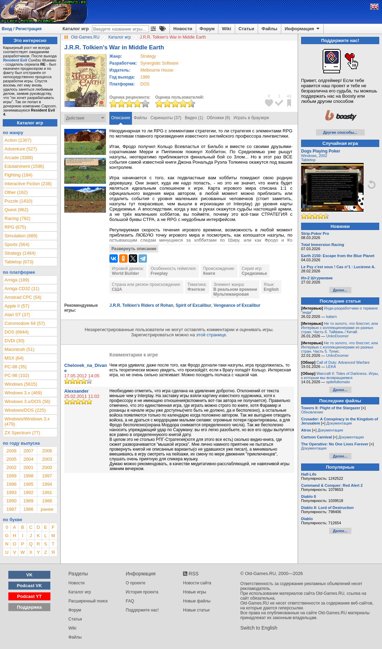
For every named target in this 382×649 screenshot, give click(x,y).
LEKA (331, 366)
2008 (11, 450)
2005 (11, 459)
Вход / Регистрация (22, 28)
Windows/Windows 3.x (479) (27, 421)
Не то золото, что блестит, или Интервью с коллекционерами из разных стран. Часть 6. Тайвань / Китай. (339, 327)
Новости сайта (197, 583)
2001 (28, 467)
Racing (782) (17, 218)
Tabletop (308, 160)
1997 (47, 475)
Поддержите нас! (142, 610)
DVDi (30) (14, 340)
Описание (120, 117)
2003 (47, 459)
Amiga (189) (17, 279)
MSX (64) (14, 358)
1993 (11, 492)
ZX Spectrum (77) (22, 432)
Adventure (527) (21, 148)
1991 (47, 492)
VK (29, 574)
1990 (11, 500)
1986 (28, 509)
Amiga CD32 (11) (22, 288)
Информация (303, 29)
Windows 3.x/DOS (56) (27, 401)
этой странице (211, 334)
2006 (47, 450)
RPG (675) (15, 227)
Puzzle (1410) (18, 201)
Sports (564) (17, 244)
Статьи (246, 28)
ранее (47, 509)
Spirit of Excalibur (193, 305)
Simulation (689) (21, 235)
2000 (47, 467)
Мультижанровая (231, 294)
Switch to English (258, 628)
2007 (28, 450)
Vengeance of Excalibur (237, 305)
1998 (28, 475)
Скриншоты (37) (165, 117)
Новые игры (194, 592)
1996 (11, 484)
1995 (28, 484)
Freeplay (159, 273)
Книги (209, 273)
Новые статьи (196, 610)
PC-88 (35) (16, 366)
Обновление (312, 412)
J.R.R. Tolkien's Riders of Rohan (141, 305)
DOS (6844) (16, 332)
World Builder (125, 273)
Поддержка (29, 607)
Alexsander (76, 391)
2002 (11, 467)
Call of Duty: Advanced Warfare (342, 362)
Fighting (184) (18, 175)
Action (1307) (18, 140)
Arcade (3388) (19, 157)
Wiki (226, 28)
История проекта (142, 592)
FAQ (130, 601)
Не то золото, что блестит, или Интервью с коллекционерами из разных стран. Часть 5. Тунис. (339, 347)
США (117, 289)
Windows (309, 156)
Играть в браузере (251, 117)
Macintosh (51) (19, 349)
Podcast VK (29, 585)
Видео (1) (194, 117)
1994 (47, 484)
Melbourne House (156, 70)
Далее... (340, 290)
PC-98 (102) (17, 375)
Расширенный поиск (88, 601)
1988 (47, 500)
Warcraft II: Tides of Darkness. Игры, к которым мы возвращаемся (340, 375)
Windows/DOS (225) (25, 410)
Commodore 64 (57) (25, 323)
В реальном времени (235, 289)
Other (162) (16, 192)
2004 (28, 459)
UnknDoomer (337, 336)
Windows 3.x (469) (23, 392)
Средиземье (254, 273)
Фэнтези (196, 289)
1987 (11, 509)
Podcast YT (29, 596)
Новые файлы (196, 601)
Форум (207, 28)
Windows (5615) (21, 384)
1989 (145, 77)
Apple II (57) (17, 306)
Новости (182, 28)
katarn (331, 316)
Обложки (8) (218, 117)
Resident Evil (15, 60)
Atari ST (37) (17, 314)
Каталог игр (76, 28)
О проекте (136, 583)
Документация (339, 423)
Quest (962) (16, 209)
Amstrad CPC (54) (23, 297)
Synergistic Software (159, 63)
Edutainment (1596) (24, 166)
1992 (28, 492)
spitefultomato (338, 382)
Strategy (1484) (20, 253)
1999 (11, 475)
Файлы (269, 28)
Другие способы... (340, 132)
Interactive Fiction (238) (28, 183)
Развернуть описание (133, 248)
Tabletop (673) (19, 261)
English (271, 289)
